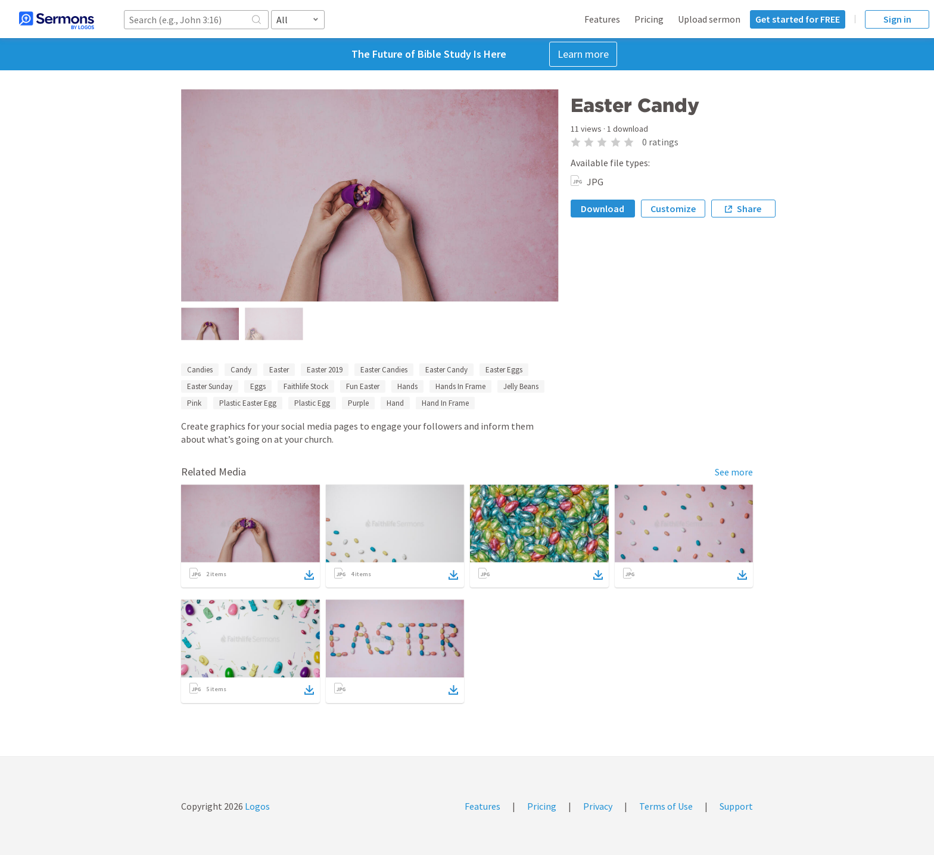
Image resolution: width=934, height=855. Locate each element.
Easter (279, 370)
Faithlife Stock (306, 386)
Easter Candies (383, 370)
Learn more (583, 54)
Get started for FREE (797, 19)
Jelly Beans (520, 386)
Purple (358, 403)
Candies (200, 370)
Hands (407, 386)
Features (602, 19)
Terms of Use (666, 806)
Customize (673, 208)
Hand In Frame (445, 403)
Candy (241, 370)
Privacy (597, 806)
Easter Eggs (503, 370)
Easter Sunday (209, 386)
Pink (194, 403)
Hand (395, 403)
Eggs (258, 386)
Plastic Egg (312, 403)
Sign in (897, 19)
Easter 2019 (325, 370)
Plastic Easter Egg (247, 403)
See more (734, 472)
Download (602, 208)
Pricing (649, 19)
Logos (256, 806)
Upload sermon (709, 19)
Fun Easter (362, 386)
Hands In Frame (460, 386)
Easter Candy (446, 370)
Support (736, 806)
